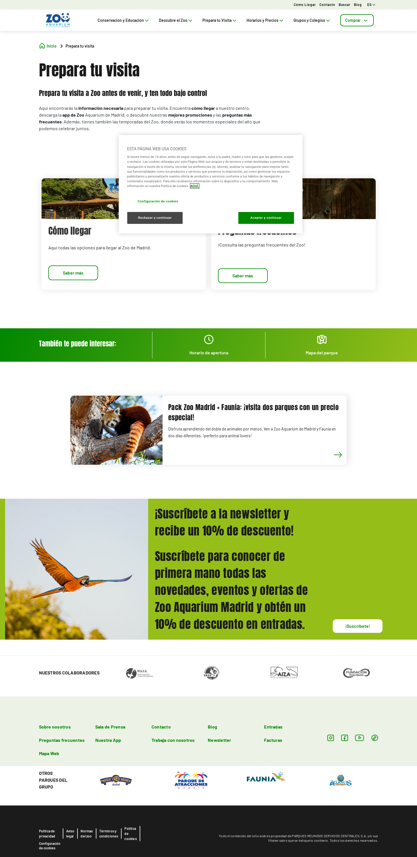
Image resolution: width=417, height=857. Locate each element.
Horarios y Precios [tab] (265, 20)
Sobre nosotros (55, 726)
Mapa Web (49, 753)
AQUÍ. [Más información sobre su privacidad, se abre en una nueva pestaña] (195, 186)
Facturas (273, 740)
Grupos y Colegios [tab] (312, 20)
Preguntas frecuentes (62, 740)
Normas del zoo (87, 833)
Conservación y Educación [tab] (124, 20)
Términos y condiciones (108, 833)
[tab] (357, 20)
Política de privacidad (47, 833)
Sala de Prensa (110, 726)
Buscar (345, 5)
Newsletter (219, 740)
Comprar (357, 20)
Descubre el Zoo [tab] (176, 20)
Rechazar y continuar (155, 218)
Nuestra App (108, 740)
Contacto (327, 5)
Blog (358, 5)
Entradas (273, 726)
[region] (211, 184)
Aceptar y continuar (266, 218)
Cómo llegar (305, 5)
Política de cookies (130, 833)
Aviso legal (70, 833)
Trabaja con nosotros (173, 740)
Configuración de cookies (50, 845)
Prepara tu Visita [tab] (219, 20)
